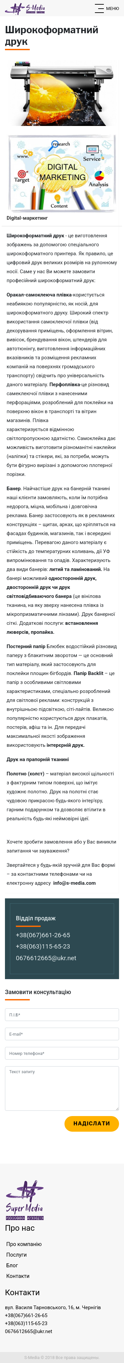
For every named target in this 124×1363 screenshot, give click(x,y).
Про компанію (24, 1244)
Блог (12, 1265)
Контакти (17, 1276)
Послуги (16, 1255)
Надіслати (91, 1123)
